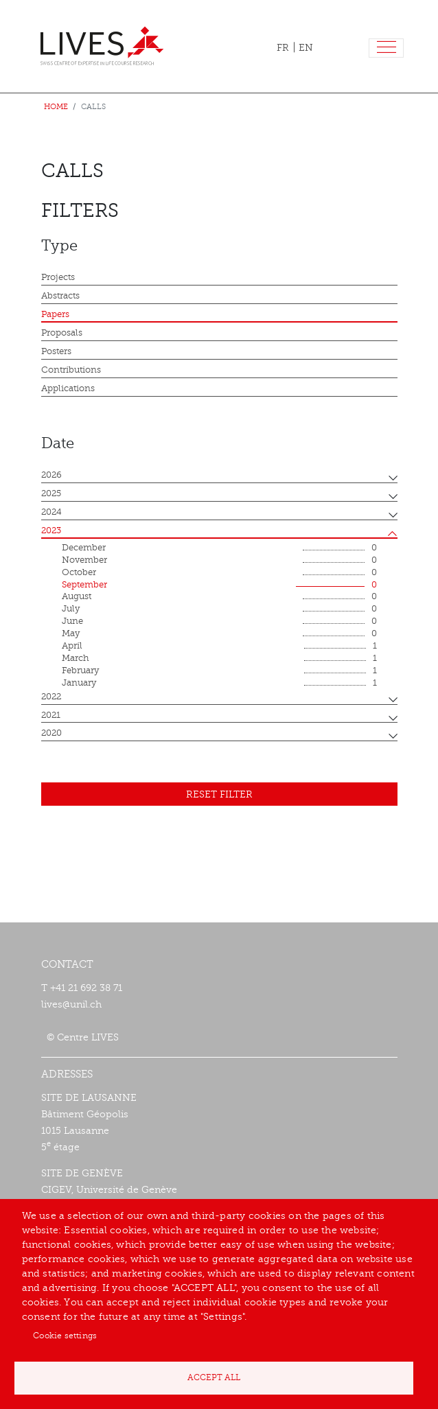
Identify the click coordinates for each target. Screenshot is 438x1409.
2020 (51, 733)
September (219, 585)
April (219, 646)
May (219, 634)
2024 (51, 512)
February (219, 671)
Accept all (213, 1377)
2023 (51, 530)
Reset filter (219, 794)
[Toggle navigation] (386, 48)
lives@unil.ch (71, 1004)
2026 (51, 475)
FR (283, 48)
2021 (50, 715)
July (219, 609)
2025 (51, 493)
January (219, 683)
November (219, 561)
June (219, 622)
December (219, 548)
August (219, 597)
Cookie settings (65, 1335)
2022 (51, 696)
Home (56, 106)
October (219, 573)
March (219, 659)
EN (306, 48)
